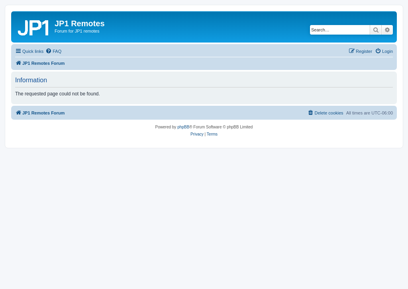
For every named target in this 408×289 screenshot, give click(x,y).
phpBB (183, 127)
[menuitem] (53, 51)
